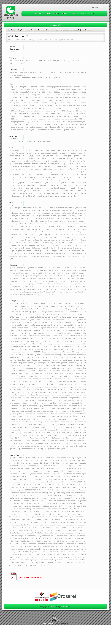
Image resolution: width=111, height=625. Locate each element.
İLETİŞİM (80, 13)
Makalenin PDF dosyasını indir (30, 577)
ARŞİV (64, 13)
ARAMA (72, 13)
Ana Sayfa (11, 30)
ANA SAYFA (39, 13)
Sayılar (20, 30)
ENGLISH (90, 13)
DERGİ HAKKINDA (53, 13)
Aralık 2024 (30, 30)
